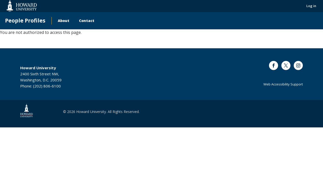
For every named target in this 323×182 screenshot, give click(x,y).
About (63, 20)
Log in (311, 6)
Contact (86, 20)
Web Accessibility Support (283, 84)
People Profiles (25, 20)
